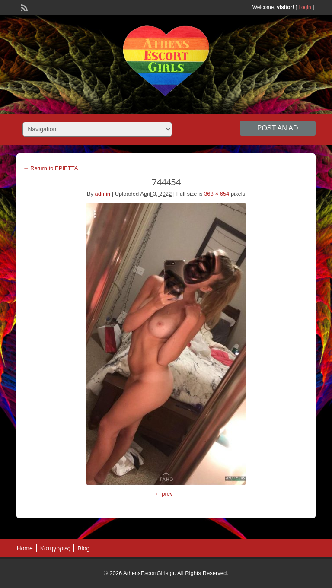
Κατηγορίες (55, 548)
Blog (83, 548)
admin (102, 194)
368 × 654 (216, 194)
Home (24, 548)
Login (304, 7)
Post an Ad (277, 128)
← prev (164, 493)
